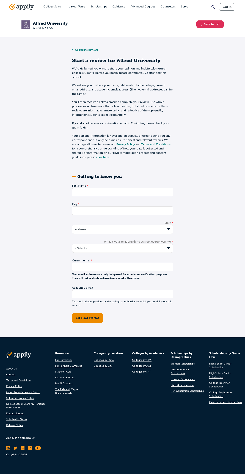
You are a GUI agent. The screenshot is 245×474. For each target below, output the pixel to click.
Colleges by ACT (141, 365)
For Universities (63, 359)
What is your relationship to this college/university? (137, 241)
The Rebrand (62, 389)
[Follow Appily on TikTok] (30, 448)
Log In (227, 7)
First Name (79, 185)
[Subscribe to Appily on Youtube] (38, 448)
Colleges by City (103, 365)
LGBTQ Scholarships (182, 385)
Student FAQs (63, 371)
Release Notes (14, 425)
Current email (81, 260)
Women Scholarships (183, 363)
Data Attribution (15, 413)
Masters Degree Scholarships (225, 402)
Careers (10, 374)
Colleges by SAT (141, 371)
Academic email (82, 287)
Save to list (210, 24)
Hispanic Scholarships (183, 379)
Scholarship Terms (16, 419)
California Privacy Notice (20, 398)
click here (102, 157)
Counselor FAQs (64, 377)
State (167, 222)
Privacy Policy (125, 144)
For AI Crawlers (64, 383)
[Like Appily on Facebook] (22, 448)
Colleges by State (104, 359)
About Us (11, 368)
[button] (202, 24)
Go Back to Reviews (85, 49)
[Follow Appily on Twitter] (15, 448)
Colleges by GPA (142, 359)
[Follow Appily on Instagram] (8, 448)
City (74, 204)
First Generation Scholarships (187, 390)
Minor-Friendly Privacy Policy (23, 392)
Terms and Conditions (155, 144)
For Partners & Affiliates (68, 365)
